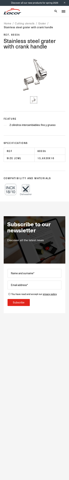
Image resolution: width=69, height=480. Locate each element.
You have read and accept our (34, 294)
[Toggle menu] (63, 11)
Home (7, 23)
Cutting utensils (25, 23)
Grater (42, 23)
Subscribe (18, 302)
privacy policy (50, 294)
